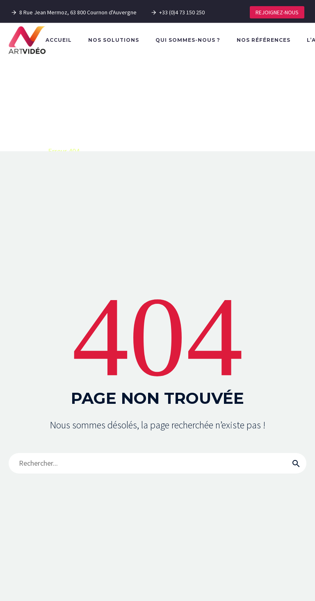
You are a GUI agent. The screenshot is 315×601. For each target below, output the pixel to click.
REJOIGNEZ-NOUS (277, 12)
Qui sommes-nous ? (187, 40)
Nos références (263, 40)
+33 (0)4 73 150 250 (182, 12)
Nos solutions (113, 40)
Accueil (59, 40)
